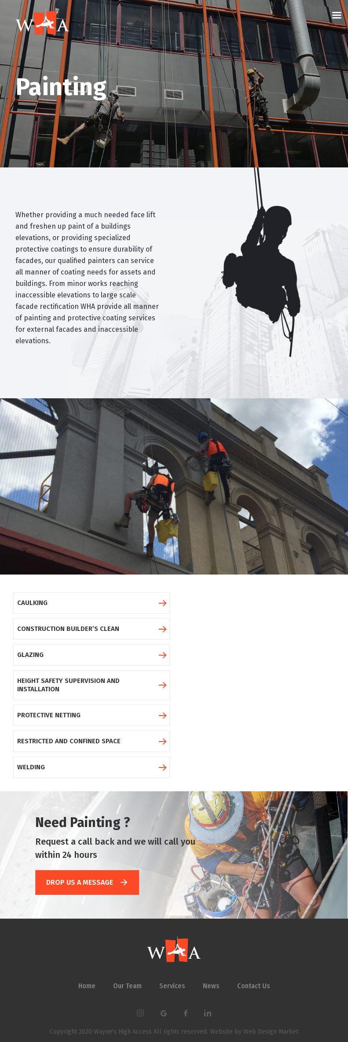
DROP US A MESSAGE (86, 882)
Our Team (127, 986)
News (211, 986)
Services (172, 986)
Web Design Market (270, 1031)
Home (86, 986)
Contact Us (253, 986)
